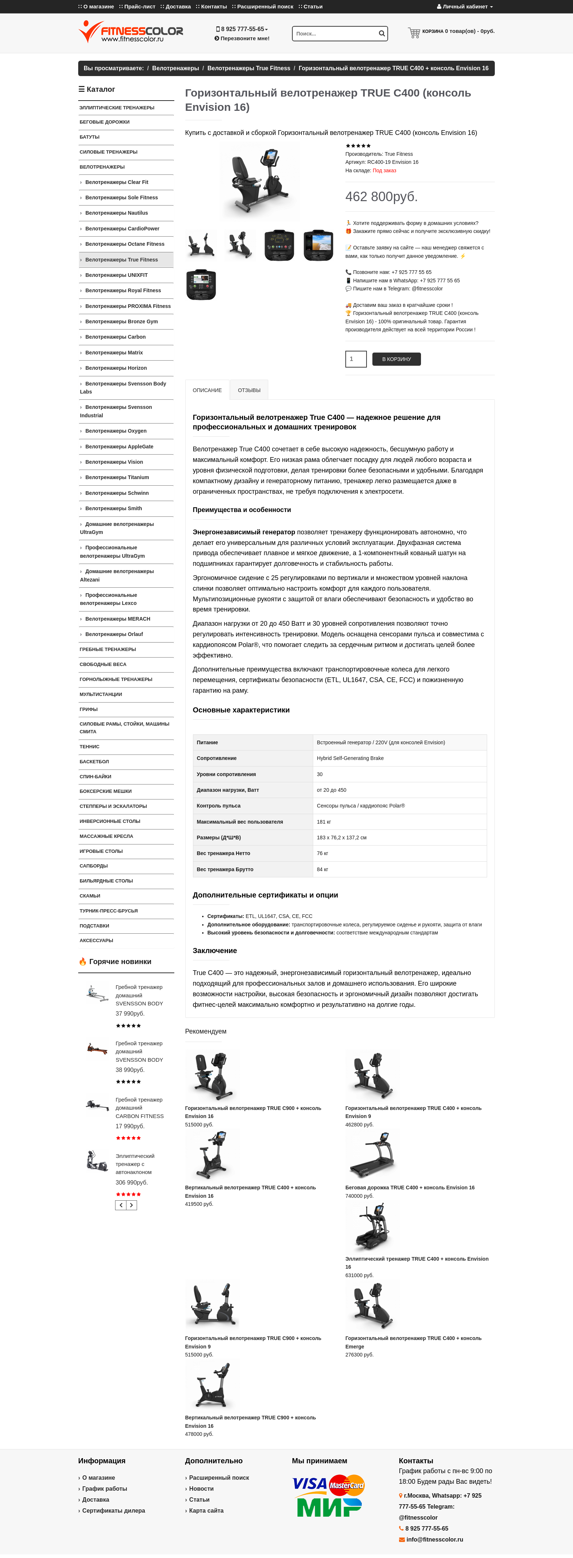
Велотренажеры (102, 167)
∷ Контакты (211, 6)
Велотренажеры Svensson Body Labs (123, 388)
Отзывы (249, 390)
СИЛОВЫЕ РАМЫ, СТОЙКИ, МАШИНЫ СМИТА (124, 727)
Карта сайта (206, 1511)
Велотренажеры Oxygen (116, 431)
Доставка (95, 1500)
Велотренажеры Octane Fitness (125, 244)
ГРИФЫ (89, 709)
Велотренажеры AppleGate (119, 446)
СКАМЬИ (90, 896)
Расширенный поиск (219, 1478)
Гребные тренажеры (108, 649)
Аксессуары (96, 940)
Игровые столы (101, 851)
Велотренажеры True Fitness (122, 260)
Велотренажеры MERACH (118, 619)
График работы (104, 1489)
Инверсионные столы (110, 821)
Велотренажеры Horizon (116, 368)
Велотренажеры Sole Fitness (122, 197)
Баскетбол (94, 761)
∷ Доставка (175, 6)
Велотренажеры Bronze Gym (122, 321)
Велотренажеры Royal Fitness (123, 290)
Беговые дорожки (105, 122)
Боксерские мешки (106, 791)
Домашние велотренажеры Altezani (117, 575)
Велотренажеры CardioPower (123, 229)
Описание (207, 390)
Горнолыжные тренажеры (116, 679)
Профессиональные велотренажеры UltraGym (112, 551)
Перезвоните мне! (242, 38)
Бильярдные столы (106, 881)
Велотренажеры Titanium (117, 477)
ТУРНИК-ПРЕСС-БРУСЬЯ (109, 911)
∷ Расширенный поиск (262, 6)
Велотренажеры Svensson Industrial (116, 411)
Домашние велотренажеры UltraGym (117, 528)
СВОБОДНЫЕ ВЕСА (103, 664)
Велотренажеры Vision (114, 462)
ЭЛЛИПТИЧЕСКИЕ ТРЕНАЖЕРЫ (117, 107)
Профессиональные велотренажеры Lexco (108, 599)
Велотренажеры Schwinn (117, 493)
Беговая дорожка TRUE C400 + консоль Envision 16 (410, 1187)
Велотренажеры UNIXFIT (117, 275)
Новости (201, 1489)
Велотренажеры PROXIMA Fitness (128, 306)
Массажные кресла (106, 836)
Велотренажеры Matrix (114, 352)
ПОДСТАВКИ (94, 926)
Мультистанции (101, 694)
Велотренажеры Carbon (116, 337)
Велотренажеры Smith (114, 508)
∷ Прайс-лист (137, 6)
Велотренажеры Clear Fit (117, 182)
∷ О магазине (96, 6)
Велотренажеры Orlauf (114, 634)
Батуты (89, 137)
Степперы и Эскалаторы (113, 806)
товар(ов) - (470, 31)
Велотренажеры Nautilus (117, 213)
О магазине (98, 1478)
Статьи (199, 1500)
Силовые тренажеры (108, 152)
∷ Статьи (311, 6)
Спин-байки (95, 776)
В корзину (396, 359)
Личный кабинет (465, 6)
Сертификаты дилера (113, 1511)
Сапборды (94, 866)
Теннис (89, 746)
